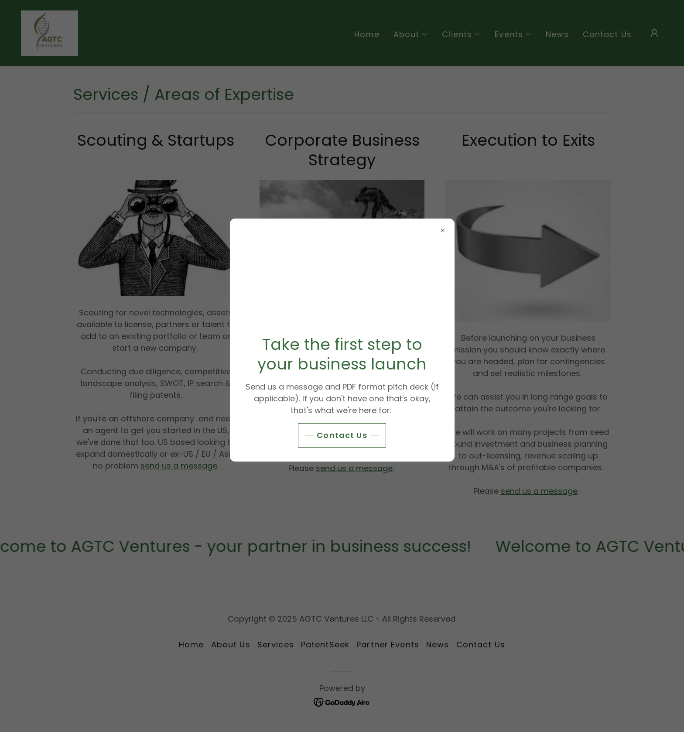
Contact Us (342, 435)
